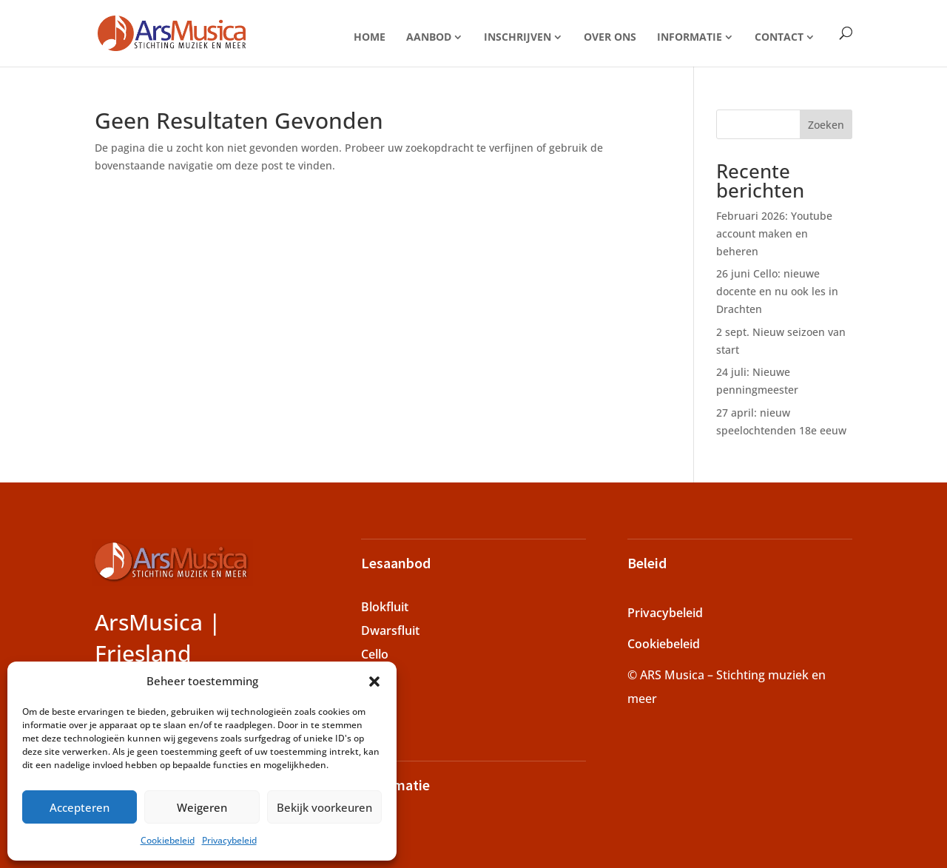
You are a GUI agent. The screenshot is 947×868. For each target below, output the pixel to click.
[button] (374, 681)
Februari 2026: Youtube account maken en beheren (774, 233)
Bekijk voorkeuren (324, 807)
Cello (374, 654)
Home (369, 37)
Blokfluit (384, 607)
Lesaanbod (396, 563)
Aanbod (428, 37)
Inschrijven (517, 37)
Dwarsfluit (390, 630)
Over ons (610, 37)
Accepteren (79, 807)
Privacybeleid (229, 840)
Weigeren (202, 807)
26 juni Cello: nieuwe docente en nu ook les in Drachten (777, 291)
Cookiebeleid (168, 840)
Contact (779, 37)
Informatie (689, 37)
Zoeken (826, 125)
